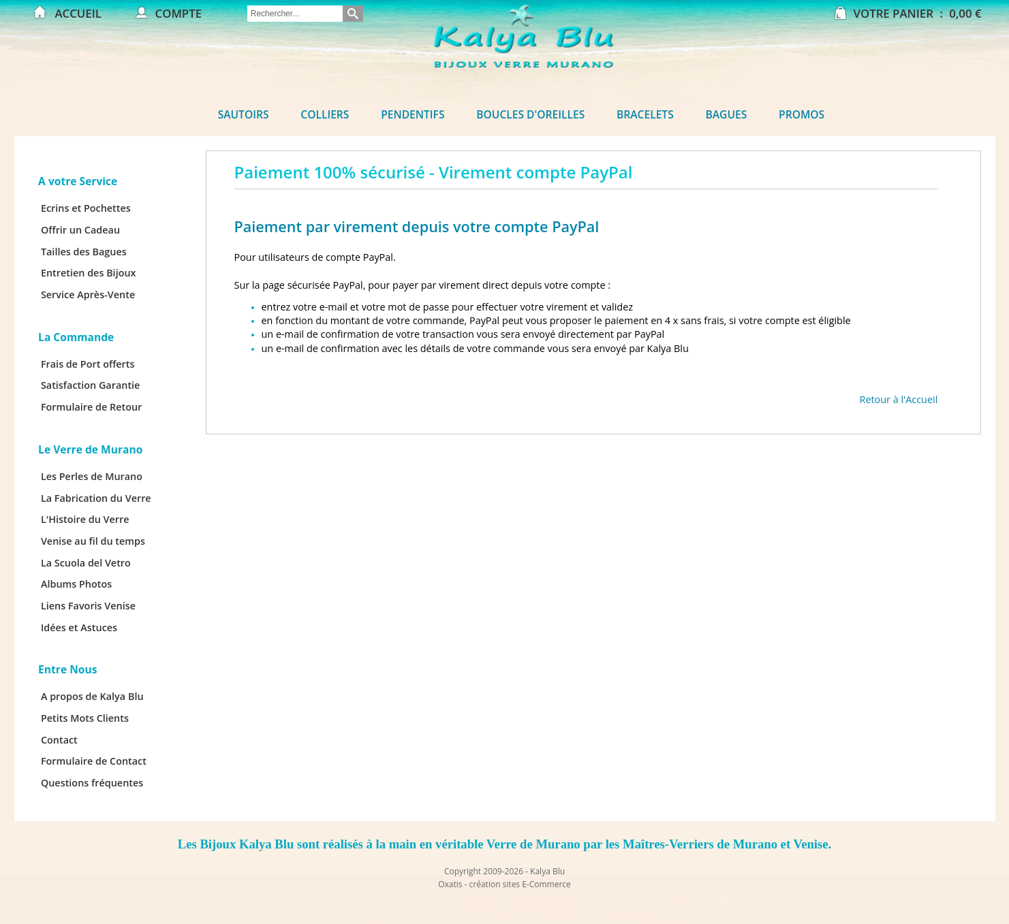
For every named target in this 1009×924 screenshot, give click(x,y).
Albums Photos (76, 583)
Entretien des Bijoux (88, 272)
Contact (59, 739)
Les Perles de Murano (91, 476)
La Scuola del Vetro (86, 562)
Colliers (324, 114)
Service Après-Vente (88, 294)
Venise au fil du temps (93, 541)
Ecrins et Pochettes (86, 208)
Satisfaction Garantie (90, 385)
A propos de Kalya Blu (92, 696)
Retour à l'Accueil (899, 399)
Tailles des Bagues (84, 251)
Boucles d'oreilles (530, 114)
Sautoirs (243, 114)
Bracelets (645, 114)
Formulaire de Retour (91, 406)
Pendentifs (412, 114)
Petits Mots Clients (85, 718)
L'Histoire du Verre (85, 519)
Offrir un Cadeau (80, 229)
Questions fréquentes (92, 782)
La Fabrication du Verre (96, 498)
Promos (801, 114)
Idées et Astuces (79, 627)
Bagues (726, 114)
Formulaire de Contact (93, 760)
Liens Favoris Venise (88, 605)
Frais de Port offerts (88, 363)
